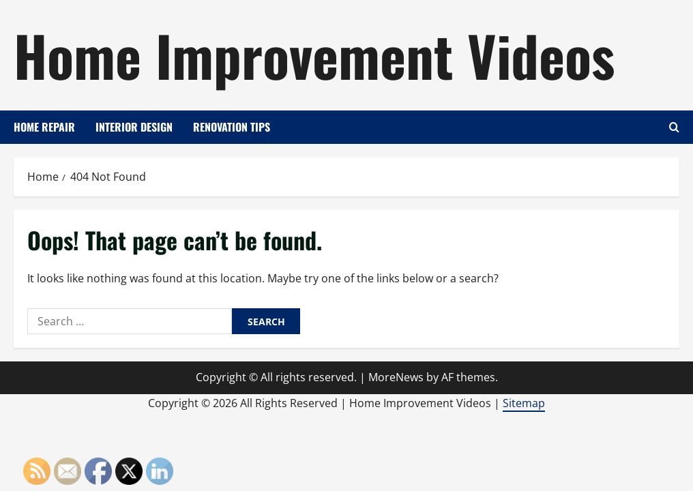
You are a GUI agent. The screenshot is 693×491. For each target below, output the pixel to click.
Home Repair (44, 127)
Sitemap (524, 403)
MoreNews (396, 377)
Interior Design (134, 127)
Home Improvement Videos (314, 54)
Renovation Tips (231, 127)
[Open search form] (674, 127)
